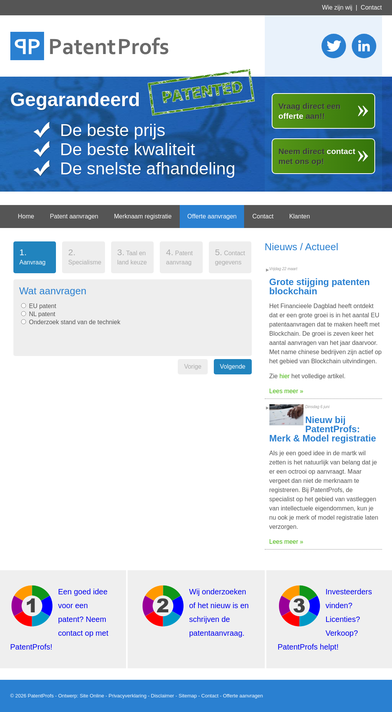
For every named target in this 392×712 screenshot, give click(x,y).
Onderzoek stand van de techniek (74, 322)
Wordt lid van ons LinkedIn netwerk (364, 46)
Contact (371, 7)
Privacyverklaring (127, 696)
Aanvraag (29, 256)
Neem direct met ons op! (316, 156)
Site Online (92, 696)
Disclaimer (162, 696)
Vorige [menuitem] (192, 366)
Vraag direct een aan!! (309, 111)
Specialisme (84, 256)
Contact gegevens (230, 256)
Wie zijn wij (337, 7)
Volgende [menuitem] (233, 366)
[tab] (34, 258)
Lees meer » (286, 391)
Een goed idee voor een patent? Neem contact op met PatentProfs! (59, 619)
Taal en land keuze (132, 256)
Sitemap (188, 696)
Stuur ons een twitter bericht (333, 46)
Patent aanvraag (179, 256)
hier (284, 376)
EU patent (42, 306)
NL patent (42, 314)
